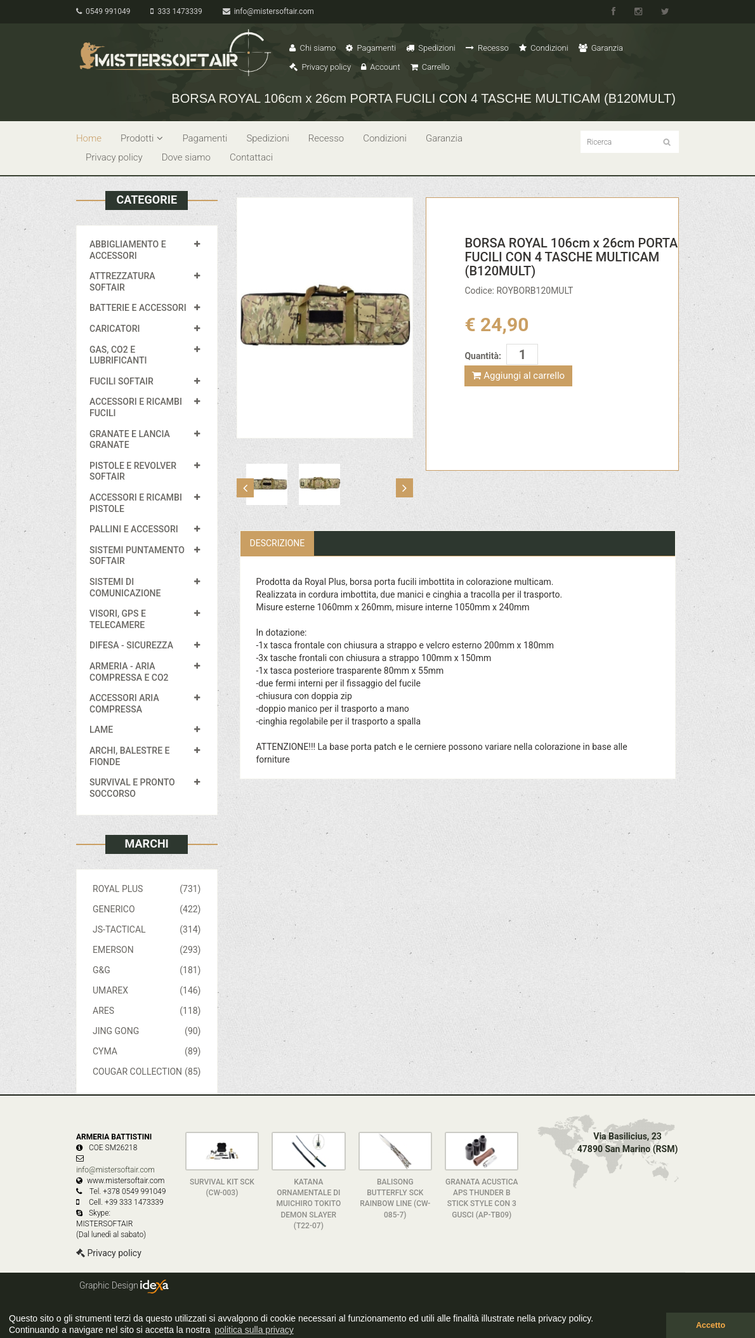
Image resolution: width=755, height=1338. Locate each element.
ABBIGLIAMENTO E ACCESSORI (127, 250)
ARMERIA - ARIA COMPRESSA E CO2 (129, 672)
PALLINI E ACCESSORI (133, 529)
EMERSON (147, 949)
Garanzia (601, 48)
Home (89, 138)
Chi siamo (312, 48)
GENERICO (147, 909)
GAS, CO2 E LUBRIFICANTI (118, 355)
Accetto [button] (710, 1325)
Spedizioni (431, 48)
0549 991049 (103, 11)
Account (380, 67)
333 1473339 (176, 11)
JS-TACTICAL (147, 929)
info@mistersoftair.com (268, 11)
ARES (147, 1010)
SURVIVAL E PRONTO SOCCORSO (132, 788)
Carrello (430, 67)
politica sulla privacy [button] (254, 1330)
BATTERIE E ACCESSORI (138, 308)
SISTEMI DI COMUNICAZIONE (125, 587)
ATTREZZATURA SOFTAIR (122, 281)
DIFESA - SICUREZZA (131, 645)
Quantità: (482, 356)
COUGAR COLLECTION (147, 1071)
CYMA (147, 1051)
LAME (101, 730)
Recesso (487, 48)
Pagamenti (371, 48)
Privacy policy (320, 67)
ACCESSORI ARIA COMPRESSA (124, 703)
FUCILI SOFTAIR (121, 381)
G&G (147, 970)
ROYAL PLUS (147, 888)
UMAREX (147, 990)
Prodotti (142, 138)
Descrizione (277, 543)
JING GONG (147, 1031)
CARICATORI (114, 329)
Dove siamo (186, 157)
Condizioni (543, 48)
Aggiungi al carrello (518, 375)
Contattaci (251, 157)
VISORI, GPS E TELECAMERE (117, 619)
